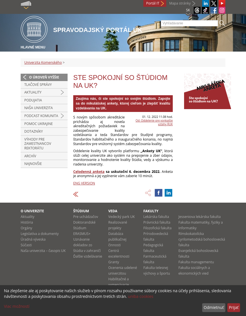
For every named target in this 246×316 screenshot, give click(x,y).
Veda (112, 211)
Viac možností (16, 306)
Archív (30, 156)
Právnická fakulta (156, 222)
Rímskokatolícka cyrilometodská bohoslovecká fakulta (201, 239)
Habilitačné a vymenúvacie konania (118, 285)
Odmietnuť (214, 307)
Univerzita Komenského (43, 62)
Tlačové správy (38, 84)
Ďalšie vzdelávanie (87, 256)
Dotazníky (33, 131)
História (27, 222)
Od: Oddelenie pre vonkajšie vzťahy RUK (154, 122)
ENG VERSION (84, 183)
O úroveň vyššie (44, 77)
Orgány (26, 228)
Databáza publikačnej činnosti (117, 239)
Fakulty (150, 211)
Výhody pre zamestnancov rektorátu (37, 143)
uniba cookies (141, 296)
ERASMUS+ (81, 233)
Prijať (233, 307)
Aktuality (33, 92)
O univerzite (32, 211)
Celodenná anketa (88, 171)
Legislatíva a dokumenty (40, 233)
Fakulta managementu (196, 262)
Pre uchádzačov (85, 216)
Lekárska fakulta (156, 216)
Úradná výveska (33, 239)
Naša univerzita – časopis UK (43, 250)
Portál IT (152, 3)
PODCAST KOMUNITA (41, 115)
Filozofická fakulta (157, 228)
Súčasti (26, 245)
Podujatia (33, 100)
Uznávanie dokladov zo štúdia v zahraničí (87, 245)
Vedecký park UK (121, 216)
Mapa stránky (180, 3)
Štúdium (81, 211)
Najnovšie (33, 163)
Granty (113, 262)
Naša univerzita (38, 107)
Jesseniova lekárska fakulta (199, 216)
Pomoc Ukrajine (38, 123)
